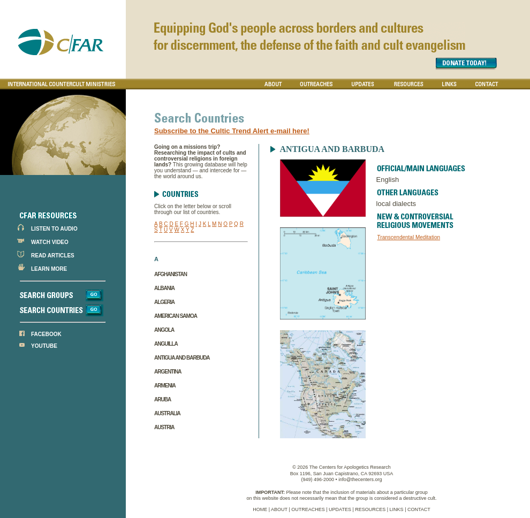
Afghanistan (170, 274)
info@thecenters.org (360, 479)
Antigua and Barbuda (182, 358)
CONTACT (418, 509)
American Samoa (175, 316)
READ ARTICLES (52, 255)
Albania (164, 288)
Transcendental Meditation (408, 237)
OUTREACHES (308, 509)
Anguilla (166, 344)
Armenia (165, 386)
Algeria (164, 302)
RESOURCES (370, 509)
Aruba (162, 399)
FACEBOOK (46, 334)
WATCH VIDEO (50, 242)
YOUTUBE (44, 346)
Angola (164, 330)
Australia (167, 413)
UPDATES (340, 509)
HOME (260, 509)
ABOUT (279, 509)
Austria (164, 427)
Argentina (167, 372)
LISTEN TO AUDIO (54, 229)
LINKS (397, 509)
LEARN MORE (49, 269)
